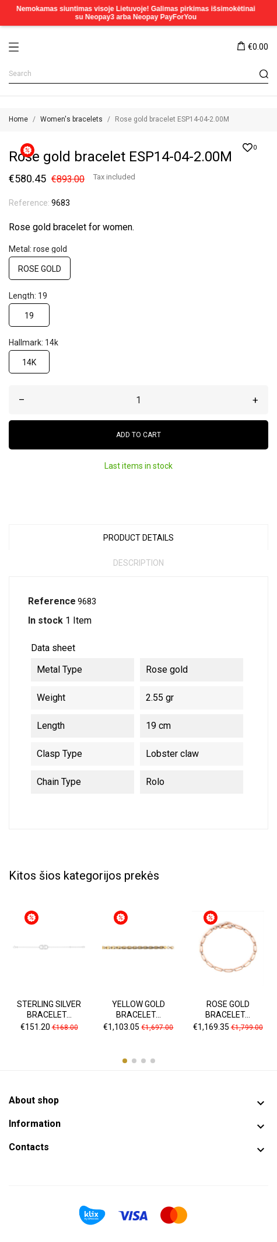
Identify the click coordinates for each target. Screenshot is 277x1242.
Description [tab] (138, 563)
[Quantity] (138, 399)
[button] (124, 1060)
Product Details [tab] (138, 537)
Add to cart (138, 435)
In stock (45, 620)
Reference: (29, 202)
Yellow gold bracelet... (138, 1009)
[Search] (138, 74)
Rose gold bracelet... (227, 1009)
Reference (52, 601)
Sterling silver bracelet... (49, 1009)
